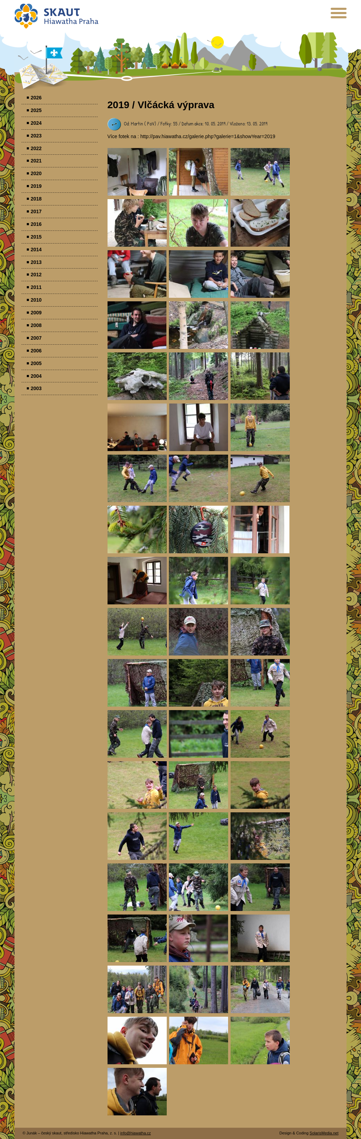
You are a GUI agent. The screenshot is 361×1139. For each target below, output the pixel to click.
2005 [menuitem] (36, 363)
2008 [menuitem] (36, 325)
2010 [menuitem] (36, 300)
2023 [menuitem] (36, 135)
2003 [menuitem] (36, 388)
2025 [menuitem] (36, 110)
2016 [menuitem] (36, 224)
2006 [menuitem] (36, 350)
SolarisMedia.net (324, 1133)
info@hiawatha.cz (135, 1133)
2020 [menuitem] (36, 173)
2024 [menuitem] (36, 123)
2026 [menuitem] (36, 97)
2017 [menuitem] (36, 211)
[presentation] (339, 16)
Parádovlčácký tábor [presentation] (137, 172)
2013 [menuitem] (36, 262)
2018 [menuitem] (36, 199)
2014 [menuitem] (36, 249)
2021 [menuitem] (36, 161)
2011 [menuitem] (36, 287)
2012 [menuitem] (36, 274)
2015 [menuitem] (36, 237)
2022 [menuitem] (36, 148)
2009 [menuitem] (36, 312)
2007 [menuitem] (36, 338)
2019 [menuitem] (36, 186)
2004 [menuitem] (36, 376)
